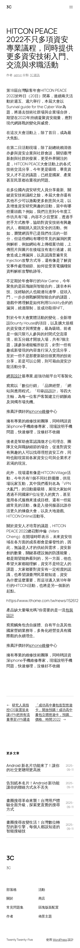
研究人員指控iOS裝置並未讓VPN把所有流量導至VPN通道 (18, 712)
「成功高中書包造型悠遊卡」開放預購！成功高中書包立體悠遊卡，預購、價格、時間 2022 (54, 712)
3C (8, 6)
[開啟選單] (71, 7)
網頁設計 (14, 375)
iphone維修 (39, 411)
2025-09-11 (70, 767)
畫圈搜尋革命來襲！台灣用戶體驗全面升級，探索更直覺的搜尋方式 (33, 804)
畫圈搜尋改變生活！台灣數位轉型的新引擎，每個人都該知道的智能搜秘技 (33, 826)
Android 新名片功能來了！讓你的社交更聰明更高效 (33, 767)
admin (18, 75)
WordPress (60, 940)
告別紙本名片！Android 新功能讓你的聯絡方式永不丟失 (33, 785)
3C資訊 (35, 75)
